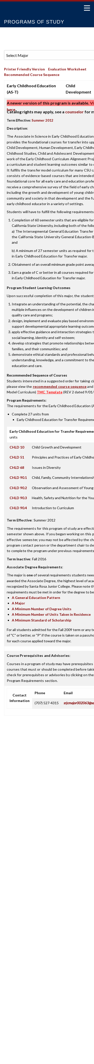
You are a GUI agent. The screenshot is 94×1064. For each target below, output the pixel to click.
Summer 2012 (42, 120)
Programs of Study (34, 22)
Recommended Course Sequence (32, 74)
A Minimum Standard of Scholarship (41, 620)
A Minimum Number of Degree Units (41, 609)
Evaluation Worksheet (67, 69)
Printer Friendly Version (24, 69)
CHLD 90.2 (18, 488)
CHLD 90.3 (18, 498)
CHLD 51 (17, 457)
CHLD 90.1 (18, 477)
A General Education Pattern (36, 597)
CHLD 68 (17, 467)
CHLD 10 (17, 447)
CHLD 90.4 (18, 508)
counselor (74, 111)
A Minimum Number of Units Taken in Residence (51, 614)
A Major (18, 603)
